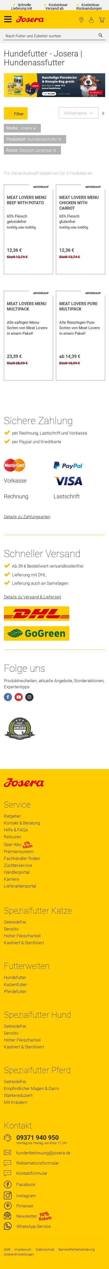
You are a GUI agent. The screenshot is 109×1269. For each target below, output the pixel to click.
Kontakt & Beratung (22, 822)
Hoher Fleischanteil (22, 935)
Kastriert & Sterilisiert (24, 942)
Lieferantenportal (20, 886)
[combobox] (54, 36)
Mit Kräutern (15, 1102)
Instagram (26, 1195)
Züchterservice (18, 865)
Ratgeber (12, 816)
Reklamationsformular (37, 1163)
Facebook (25, 1184)
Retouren (12, 836)
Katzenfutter (15, 984)
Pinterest (24, 1205)
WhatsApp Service (33, 1226)
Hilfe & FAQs (16, 829)
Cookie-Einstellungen (19, 1254)
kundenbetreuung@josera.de (43, 1152)
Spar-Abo (18, 844)
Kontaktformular (31, 1173)
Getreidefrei (15, 922)
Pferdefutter (15, 991)
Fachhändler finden (81, 20)
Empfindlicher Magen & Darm (31, 1088)
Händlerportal (17, 872)
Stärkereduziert (18, 1095)
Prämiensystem (19, 851)
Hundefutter (15, 977)
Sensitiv (11, 928)
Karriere (11, 879)
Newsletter (26, 1216)
